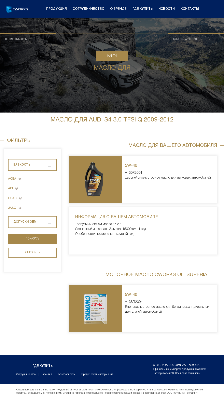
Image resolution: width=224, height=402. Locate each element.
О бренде (118, 9)
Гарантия (47, 374)
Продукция (56, 9)
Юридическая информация (97, 374)
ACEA (12, 178)
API (10, 188)
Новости (166, 9)
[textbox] (16, 39)
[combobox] (28, 39)
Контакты (190, 9)
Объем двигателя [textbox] (128, 39)
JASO (12, 208)
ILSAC (12, 198)
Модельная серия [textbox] (185, 39)
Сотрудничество (88, 9)
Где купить (142, 9)
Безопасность (66, 374)
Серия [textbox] (65, 39)
